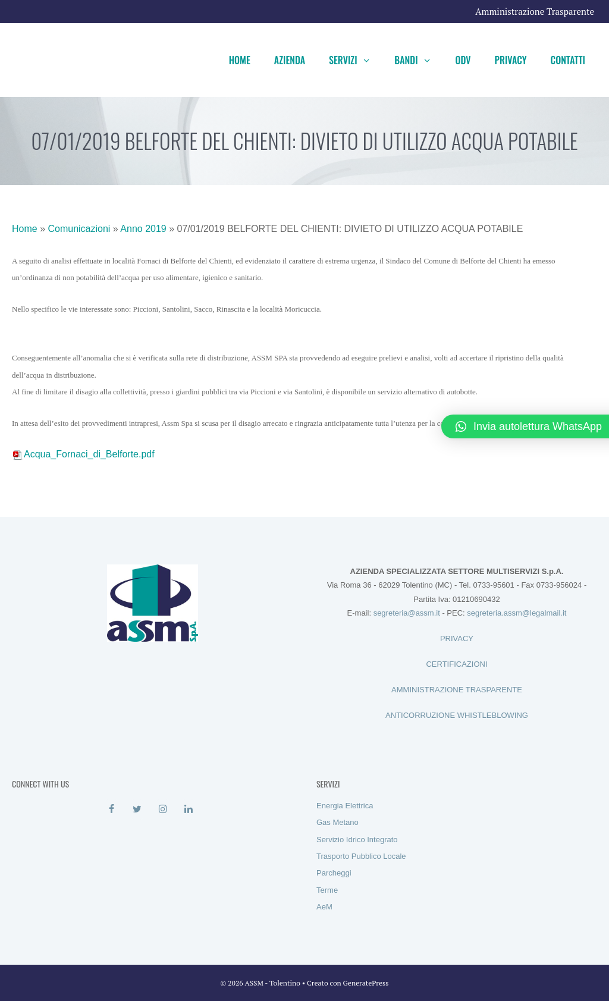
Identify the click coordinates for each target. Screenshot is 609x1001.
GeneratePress (366, 982)
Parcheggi (333, 872)
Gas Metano (337, 822)
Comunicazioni (79, 229)
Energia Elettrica (344, 805)
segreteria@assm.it (406, 612)
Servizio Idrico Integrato (357, 839)
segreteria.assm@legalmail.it (516, 612)
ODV (462, 60)
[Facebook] (111, 809)
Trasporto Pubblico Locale (361, 856)
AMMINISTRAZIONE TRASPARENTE (456, 689)
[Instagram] (162, 809)
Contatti (568, 60)
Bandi (418, 60)
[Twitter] (137, 809)
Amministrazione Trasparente (534, 11)
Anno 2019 (143, 229)
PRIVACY (456, 638)
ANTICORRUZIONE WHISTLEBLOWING (456, 715)
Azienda (289, 60)
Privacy (511, 60)
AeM (324, 906)
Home (239, 60)
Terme (327, 890)
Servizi (355, 60)
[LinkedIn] (188, 809)
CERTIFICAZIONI (456, 664)
